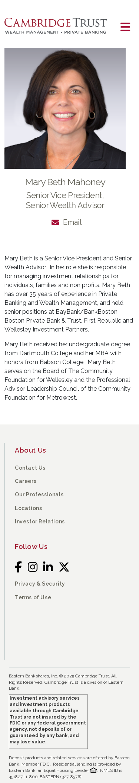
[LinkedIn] (48, 567)
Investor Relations (40, 521)
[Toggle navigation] (125, 27)
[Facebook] (18, 567)
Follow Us (31, 546)
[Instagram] (33, 567)
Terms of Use (33, 597)
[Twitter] (64, 567)
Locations (28, 508)
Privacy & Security (40, 584)
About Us (30, 450)
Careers (25, 481)
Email (72, 222)
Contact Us (30, 468)
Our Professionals (39, 494)
